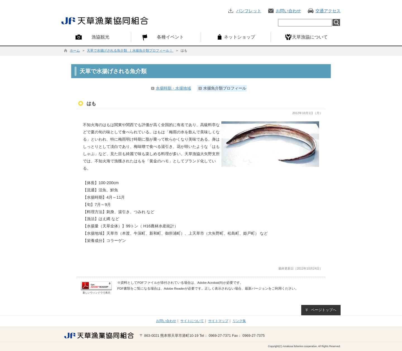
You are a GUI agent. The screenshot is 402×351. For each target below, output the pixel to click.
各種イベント (170, 36)
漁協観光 (100, 36)
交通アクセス (328, 10)
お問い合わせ (288, 10)
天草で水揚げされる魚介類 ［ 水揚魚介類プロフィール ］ (130, 50)
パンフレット (248, 10)
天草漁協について (310, 36)
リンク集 (239, 321)
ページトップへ (323, 310)
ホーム (75, 50)
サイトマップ (218, 321)
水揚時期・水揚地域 (173, 88)
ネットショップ (239, 36)
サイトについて (192, 321)
